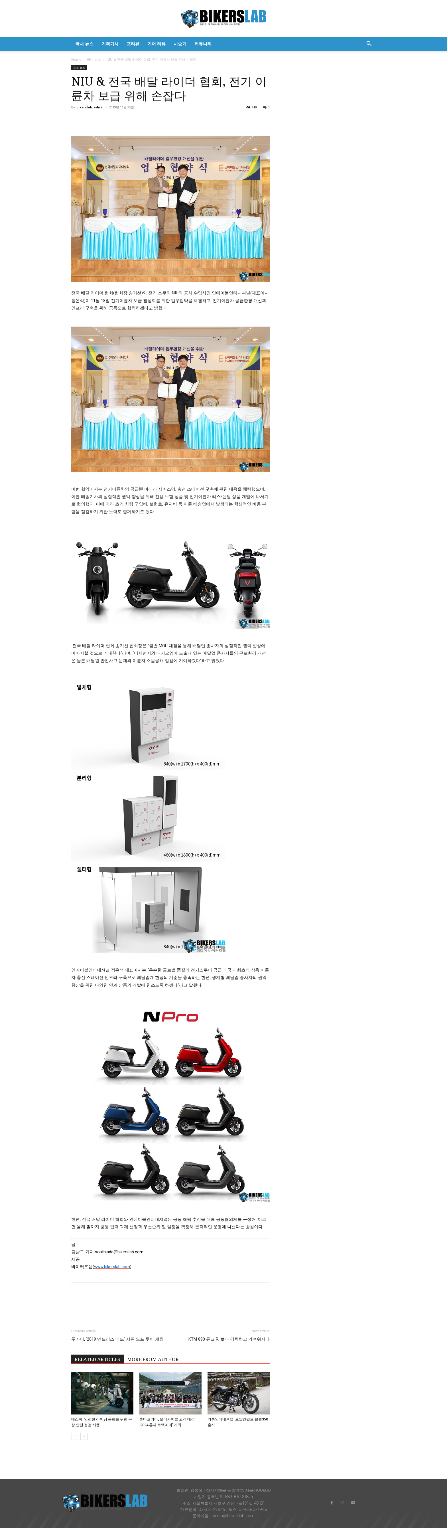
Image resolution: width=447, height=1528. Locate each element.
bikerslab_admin (90, 107)
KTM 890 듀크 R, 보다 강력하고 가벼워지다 (229, 1339)
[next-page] (84, 1436)
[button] (369, 44)
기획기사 (110, 43)
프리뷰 (133, 43)
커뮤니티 (203, 43)
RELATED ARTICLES (97, 1359)
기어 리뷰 (156, 43)
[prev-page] (74, 1436)
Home (76, 59)
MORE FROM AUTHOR (153, 1359)
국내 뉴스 (84, 43)
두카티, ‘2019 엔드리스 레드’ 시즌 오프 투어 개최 (117, 1339)
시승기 (180, 43)
